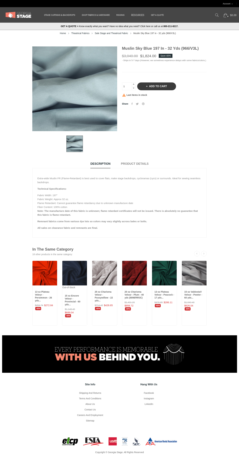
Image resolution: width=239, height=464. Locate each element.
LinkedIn (149, 404)
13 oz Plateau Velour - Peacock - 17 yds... (164, 294)
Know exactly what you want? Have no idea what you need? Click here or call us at (119, 26)
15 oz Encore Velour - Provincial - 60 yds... (72, 300)
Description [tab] (100, 163)
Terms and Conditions (90, 398)
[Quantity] (127, 86)
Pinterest (143, 103)
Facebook (149, 393)
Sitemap (90, 420)
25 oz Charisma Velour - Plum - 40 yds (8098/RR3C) (134, 294)
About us (90, 404)
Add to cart (157, 86)
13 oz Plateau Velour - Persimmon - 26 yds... (43, 296)
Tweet (137, 103)
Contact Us (90, 409)
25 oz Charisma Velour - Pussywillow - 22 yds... (104, 296)
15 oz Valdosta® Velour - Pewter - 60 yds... (193, 294)
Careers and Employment (90, 415)
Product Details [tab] (135, 163)
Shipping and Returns (90, 393)
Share (132, 103)
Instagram (149, 398)
